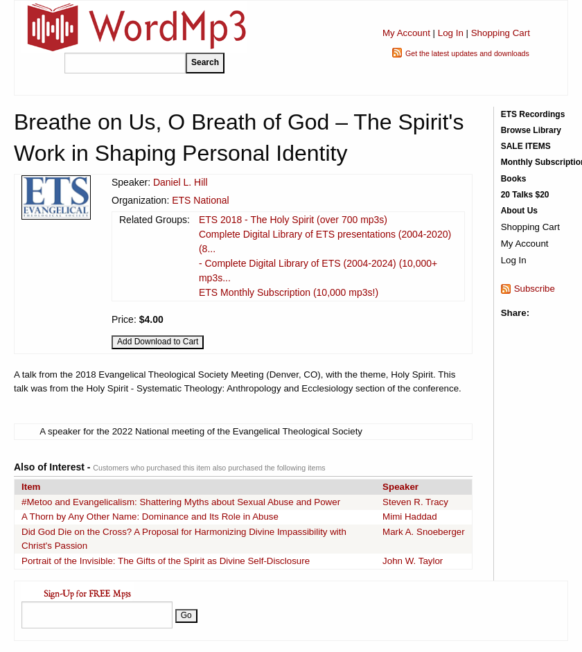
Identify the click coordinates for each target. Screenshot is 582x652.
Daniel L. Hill (180, 182)
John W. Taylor (412, 561)
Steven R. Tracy (415, 502)
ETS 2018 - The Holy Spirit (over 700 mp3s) (293, 219)
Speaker (400, 487)
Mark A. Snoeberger (423, 532)
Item (30, 487)
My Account (406, 33)
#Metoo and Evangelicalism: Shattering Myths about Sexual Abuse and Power (180, 502)
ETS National (200, 200)
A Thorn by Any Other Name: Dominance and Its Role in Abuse (150, 516)
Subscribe (534, 288)
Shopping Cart (500, 33)
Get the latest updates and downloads (467, 53)
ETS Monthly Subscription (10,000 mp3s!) (288, 292)
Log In (451, 33)
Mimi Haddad (409, 516)
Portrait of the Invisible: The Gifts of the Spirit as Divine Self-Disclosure (165, 561)
